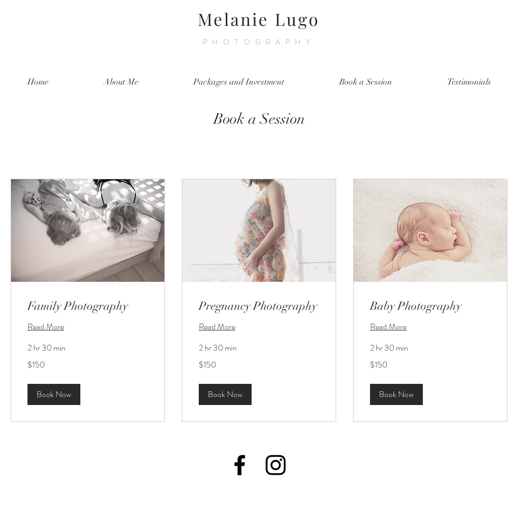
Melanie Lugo (259, 18)
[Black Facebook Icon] (239, 465)
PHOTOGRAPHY (259, 41)
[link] (87, 306)
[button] (53, 394)
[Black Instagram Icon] (275, 465)
